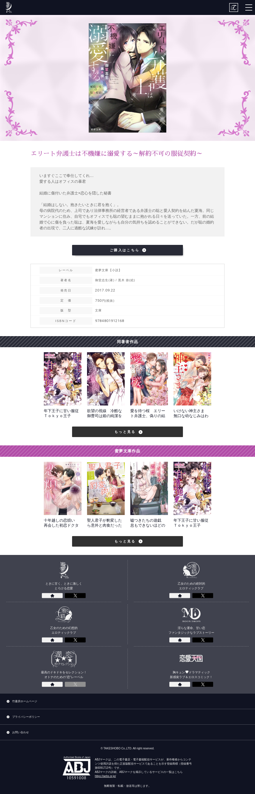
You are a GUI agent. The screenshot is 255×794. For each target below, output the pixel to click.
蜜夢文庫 (8, 7)
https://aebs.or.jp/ (105, 776)
